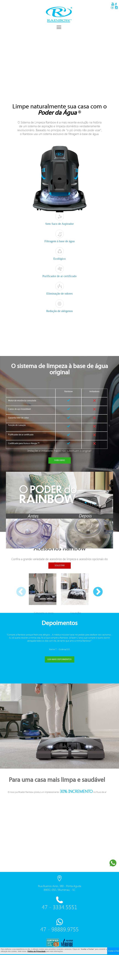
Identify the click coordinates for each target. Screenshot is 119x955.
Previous (17, 588)
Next (93, 588)
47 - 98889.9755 (59, 929)
